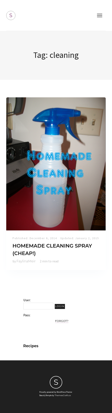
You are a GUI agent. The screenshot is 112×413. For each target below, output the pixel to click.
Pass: (26, 315)
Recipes (31, 346)
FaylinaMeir (26, 261)
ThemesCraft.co (63, 395)
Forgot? (61, 321)
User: (27, 300)
